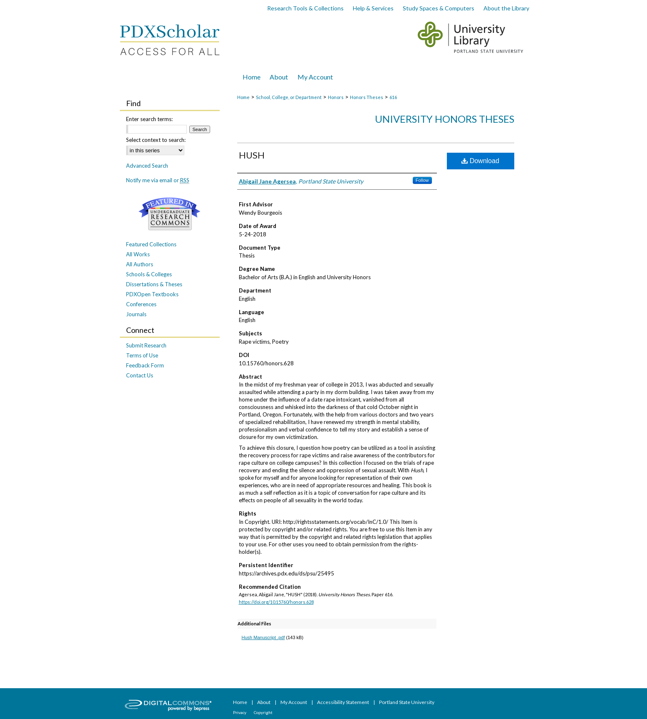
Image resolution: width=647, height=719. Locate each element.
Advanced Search (147, 165)
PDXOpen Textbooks (152, 294)
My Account (294, 702)
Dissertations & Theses (154, 284)
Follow (422, 180)
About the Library (506, 8)
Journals (136, 314)
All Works (138, 254)
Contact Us (139, 375)
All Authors (139, 264)
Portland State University (406, 702)
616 (393, 97)
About (264, 702)
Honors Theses (366, 97)
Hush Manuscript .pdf (263, 637)
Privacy (240, 712)
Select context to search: (156, 139)
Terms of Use (142, 355)
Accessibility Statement (343, 702)
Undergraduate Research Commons (169, 214)
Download (480, 160)
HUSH (252, 155)
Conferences (141, 304)
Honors (336, 97)
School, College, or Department (289, 97)
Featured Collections (151, 244)
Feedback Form (145, 365)
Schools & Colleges (149, 274)
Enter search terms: (149, 119)
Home (243, 97)
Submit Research (146, 345)
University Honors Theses (444, 119)
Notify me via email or (157, 180)
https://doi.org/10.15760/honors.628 (276, 602)
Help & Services (373, 8)
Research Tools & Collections (305, 8)
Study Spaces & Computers (438, 8)
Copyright (263, 712)
